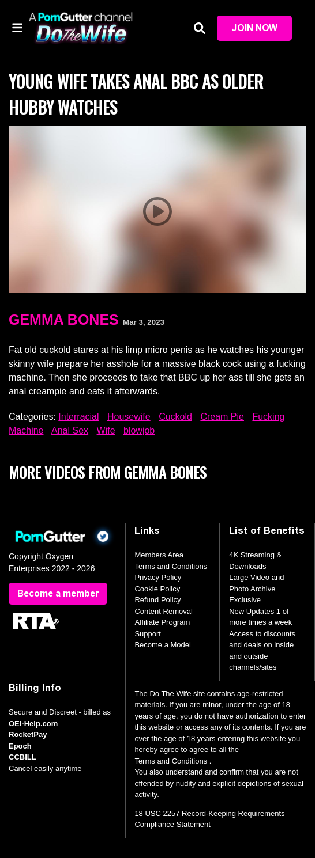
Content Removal (163, 611)
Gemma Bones (64, 320)
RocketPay (28, 734)
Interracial (78, 417)
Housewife (129, 417)
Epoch (20, 746)
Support (147, 633)
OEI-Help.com (33, 723)
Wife (106, 430)
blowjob (139, 430)
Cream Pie (222, 417)
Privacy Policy (157, 577)
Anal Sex (69, 430)
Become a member (58, 593)
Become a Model (162, 644)
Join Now (254, 27)
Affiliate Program (162, 622)
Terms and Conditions (170, 566)
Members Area (158, 555)
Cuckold (175, 417)
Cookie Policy (157, 588)
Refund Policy (157, 599)
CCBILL (22, 757)
